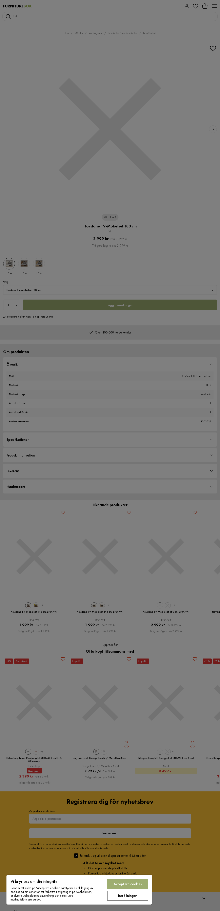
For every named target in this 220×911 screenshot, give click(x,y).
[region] (79, 890)
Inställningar (127, 895)
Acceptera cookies (128, 884)
